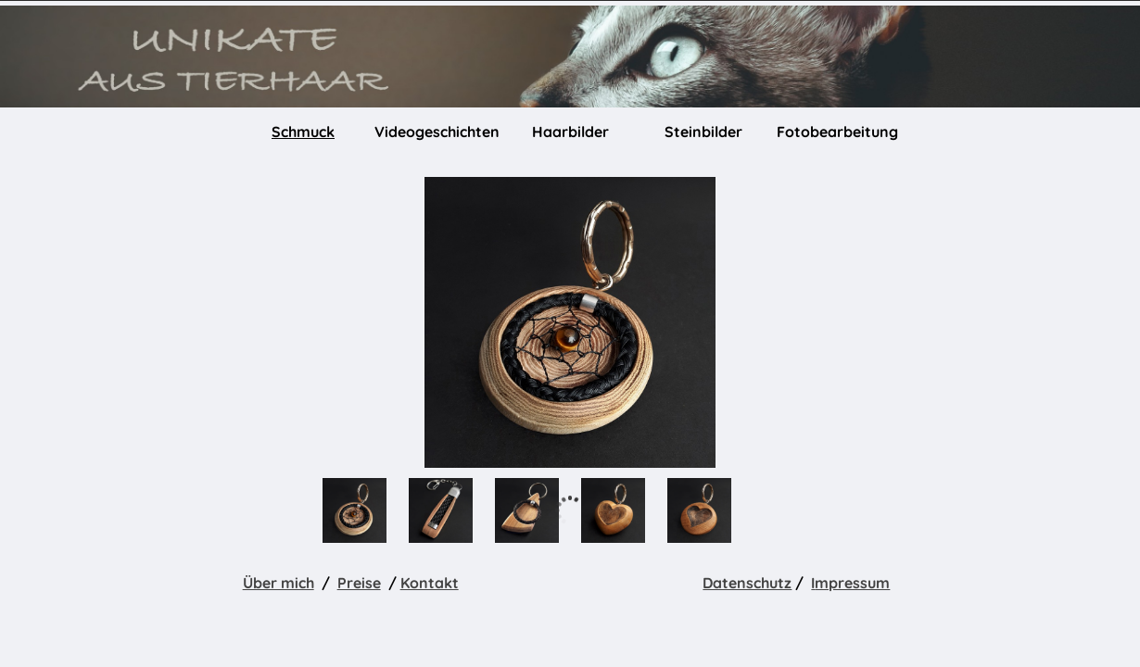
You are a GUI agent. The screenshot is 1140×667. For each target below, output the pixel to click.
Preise (359, 582)
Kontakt (429, 582)
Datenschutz (747, 582)
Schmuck (303, 131)
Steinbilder (703, 131)
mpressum (852, 582)
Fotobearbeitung (837, 131)
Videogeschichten (437, 131)
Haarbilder (570, 131)
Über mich (278, 582)
